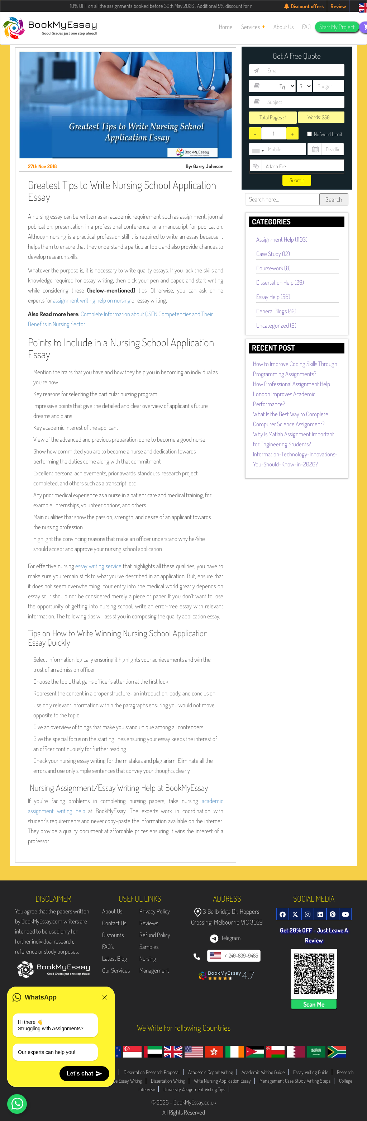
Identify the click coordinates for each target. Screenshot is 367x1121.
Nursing (147, 958)
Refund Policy (154, 935)
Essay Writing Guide (310, 1072)
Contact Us (114, 923)
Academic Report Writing (210, 1072)
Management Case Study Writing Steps (294, 1081)
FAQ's (108, 946)
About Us (112, 911)
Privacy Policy (154, 911)
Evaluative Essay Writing (121, 1081)
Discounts (113, 935)
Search (333, 199)
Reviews (148, 923)
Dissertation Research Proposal (152, 1072)
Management (154, 970)
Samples (148, 946)
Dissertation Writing (168, 1081)
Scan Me (314, 1004)
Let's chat (84, 1073)
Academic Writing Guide (263, 1072)
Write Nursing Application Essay (222, 1081)
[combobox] (257, 150)
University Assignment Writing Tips (194, 1089)
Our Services (116, 970)
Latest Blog (114, 958)
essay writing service (98, 566)
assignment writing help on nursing (91, 300)
